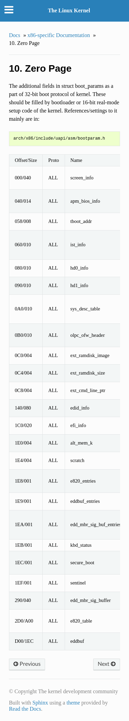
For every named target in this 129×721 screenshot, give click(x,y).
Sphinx (40, 703)
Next (107, 664)
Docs (14, 35)
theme (73, 703)
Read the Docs (25, 709)
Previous (27, 664)
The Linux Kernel (69, 10)
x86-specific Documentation (59, 35)
